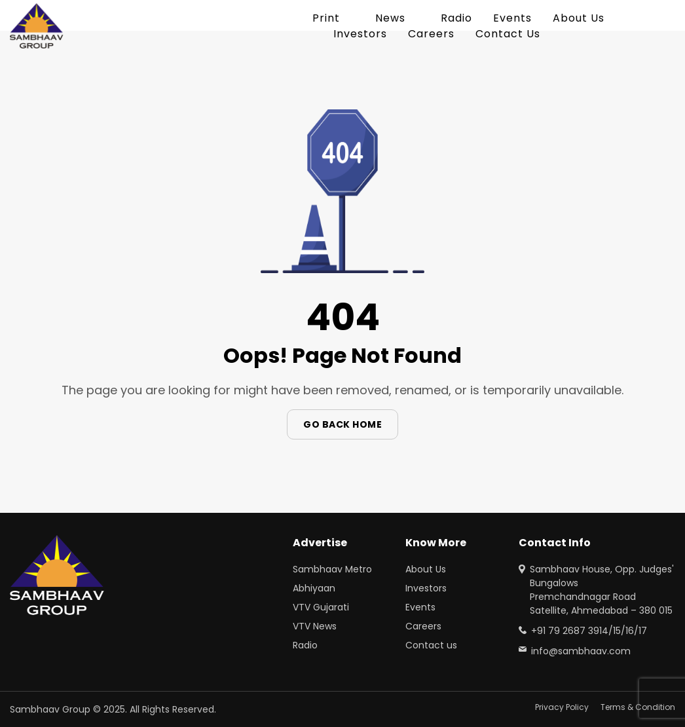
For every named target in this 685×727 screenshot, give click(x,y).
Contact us (431, 645)
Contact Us (507, 33)
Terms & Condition (638, 707)
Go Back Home (342, 424)
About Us (578, 18)
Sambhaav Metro (332, 569)
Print (326, 18)
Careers (431, 33)
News (390, 18)
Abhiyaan (314, 588)
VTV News (315, 626)
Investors (360, 33)
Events (512, 18)
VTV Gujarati (321, 607)
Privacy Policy (562, 707)
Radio (456, 18)
